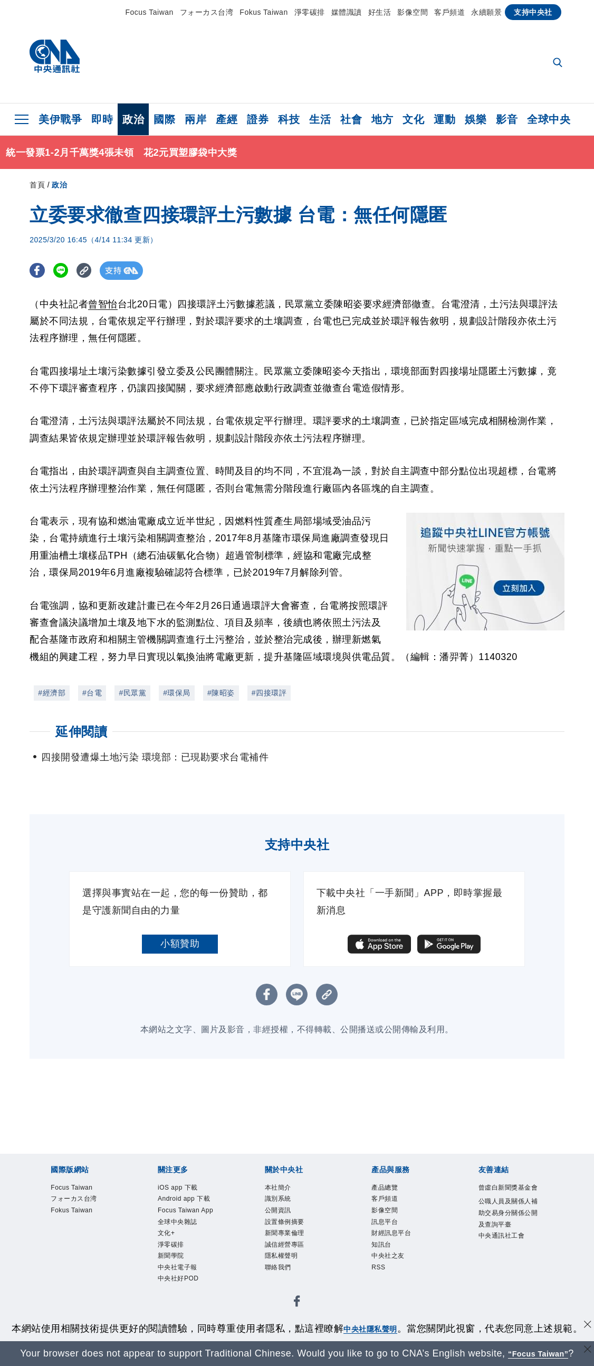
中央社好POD (178, 1278)
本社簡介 (278, 1187)
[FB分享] (39, 270)
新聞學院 (171, 1255)
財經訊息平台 (391, 1233)
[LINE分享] (65, 270)
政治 (133, 119)
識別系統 (278, 1198)
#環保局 (176, 693)
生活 (320, 119)
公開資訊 (278, 1210)
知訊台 (381, 1244)
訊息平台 (384, 1222)
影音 (507, 119)
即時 (102, 119)
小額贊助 (179, 943)
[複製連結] (92, 270)
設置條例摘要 (284, 1222)
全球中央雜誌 (177, 1222)
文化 (413, 119)
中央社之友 (388, 1255)
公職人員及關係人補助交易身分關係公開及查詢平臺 (508, 1213)
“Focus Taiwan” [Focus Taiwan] (538, 1353)
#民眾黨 (132, 693)
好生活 (379, 12)
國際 (164, 119)
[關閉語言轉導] (585, 1352)
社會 (351, 119)
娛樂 (475, 119)
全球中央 (548, 119)
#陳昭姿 (221, 693)
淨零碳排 (309, 12)
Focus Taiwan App (185, 1210)
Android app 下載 (184, 1198)
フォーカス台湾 (207, 12)
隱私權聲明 (281, 1255)
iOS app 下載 (178, 1187)
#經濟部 (51, 693)
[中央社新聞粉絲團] (297, 1303)
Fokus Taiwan (263, 12)
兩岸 (195, 119)
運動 (444, 119)
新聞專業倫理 (284, 1233)
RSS (378, 1267)
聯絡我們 (278, 1267)
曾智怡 (103, 304)
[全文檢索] (558, 63)
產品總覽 (384, 1187)
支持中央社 (533, 12)
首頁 (37, 185)
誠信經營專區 (284, 1244)
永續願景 (486, 12)
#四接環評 (269, 693)
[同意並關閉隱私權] (585, 1327)
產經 (226, 119)
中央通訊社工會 (501, 1235)
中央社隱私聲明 (370, 1328)
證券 (258, 119)
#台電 (92, 693)
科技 (289, 119)
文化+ (166, 1233)
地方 (382, 119)
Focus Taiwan (150, 12)
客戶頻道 (449, 12)
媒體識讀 (346, 12)
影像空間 (412, 12)
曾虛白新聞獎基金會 (508, 1187)
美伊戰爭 (60, 119)
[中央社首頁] (55, 59)
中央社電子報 (177, 1267)
